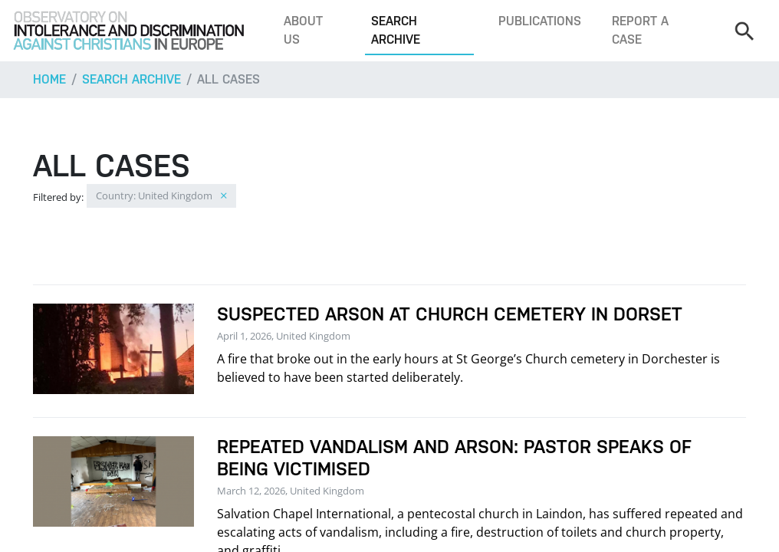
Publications (539, 21)
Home (49, 79)
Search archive (395, 30)
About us (303, 30)
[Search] (743, 30)
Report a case (640, 30)
